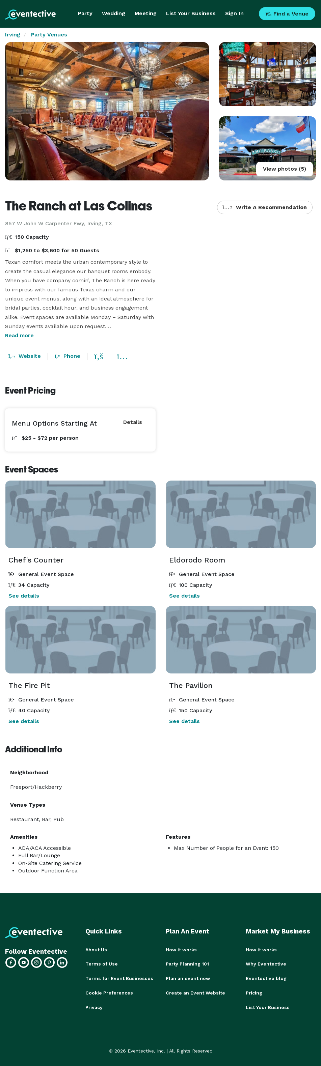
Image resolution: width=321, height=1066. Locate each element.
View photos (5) (284, 169)
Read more (19, 335)
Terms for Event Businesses (119, 978)
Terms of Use (101, 964)
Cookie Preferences (109, 992)
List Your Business (191, 13)
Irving (12, 34)
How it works (181, 949)
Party (85, 13)
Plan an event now (188, 978)
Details (132, 422)
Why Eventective (266, 964)
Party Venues (49, 34)
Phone (67, 356)
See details (23, 596)
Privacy (94, 1006)
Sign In (234, 13)
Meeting (146, 13)
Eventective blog (266, 978)
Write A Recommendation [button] (265, 207)
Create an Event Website (195, 992)
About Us (96, 949)
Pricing (254, 992)
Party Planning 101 (187, 964)
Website (24, 356)
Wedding (113, 13)
